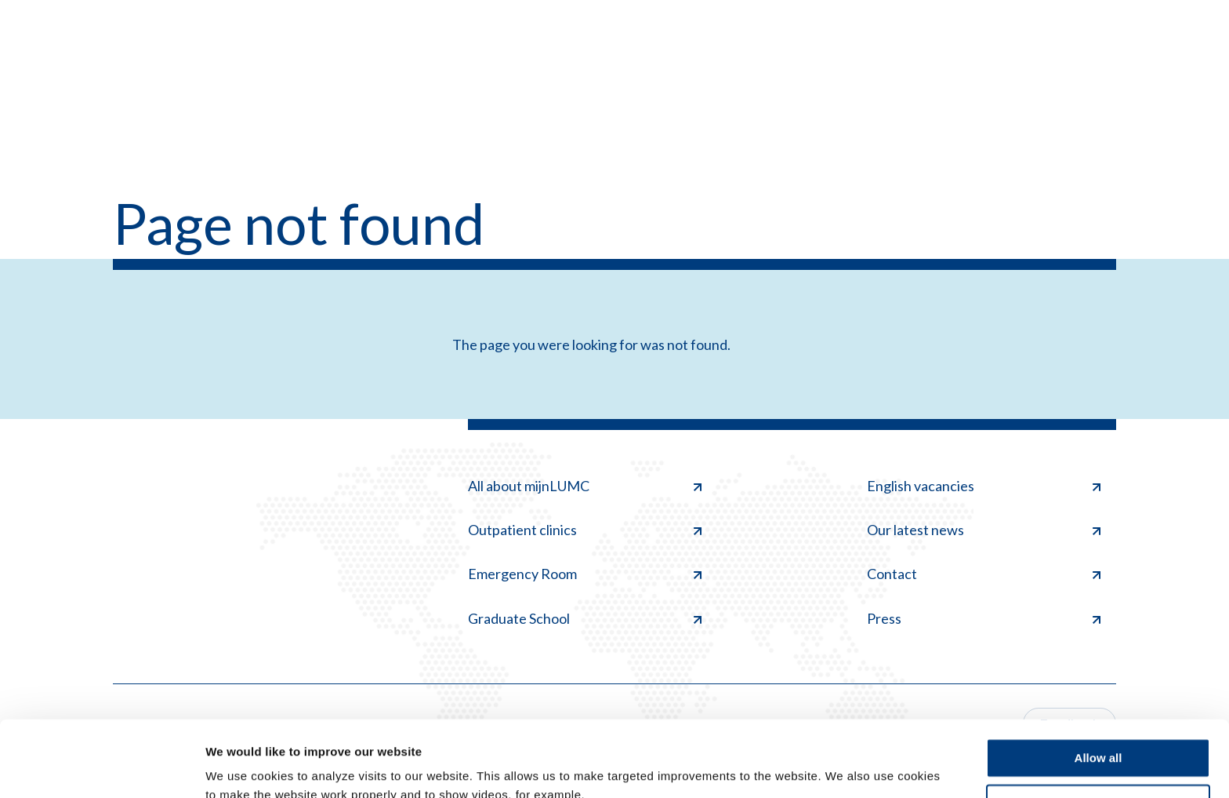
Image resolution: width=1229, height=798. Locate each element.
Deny (1098, 732)
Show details (241, 767)
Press (983, 618)
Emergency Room (585, 573)
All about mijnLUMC (585, 485)
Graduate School (585, 618)
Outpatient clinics (585, 529)
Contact (983, 573)
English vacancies (983, 485)
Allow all (1098, 687)
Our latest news (983, 529)
